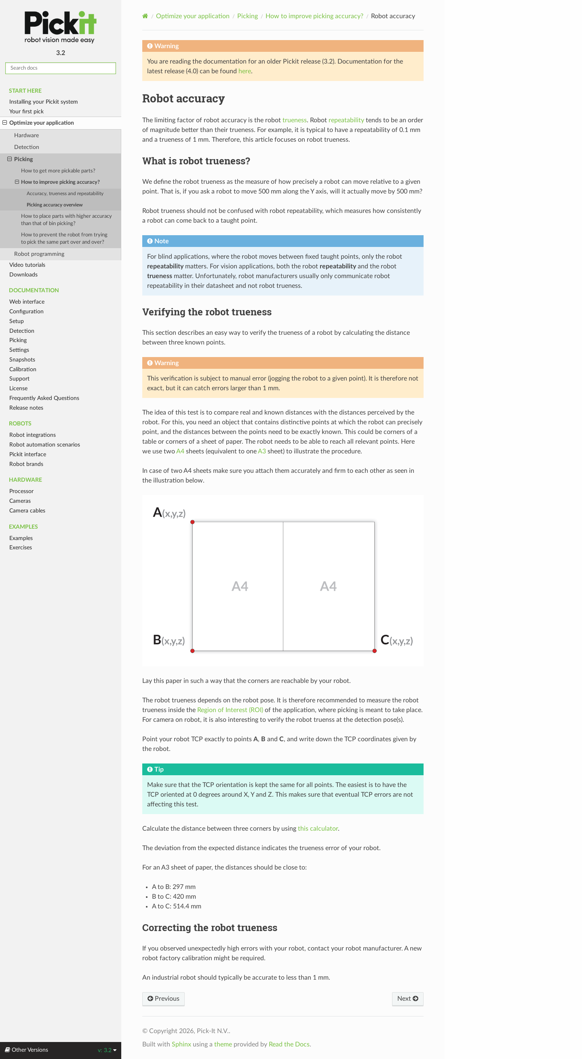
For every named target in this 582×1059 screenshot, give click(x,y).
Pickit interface (27, 454)
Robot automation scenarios (44, 445)
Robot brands (26, 464)
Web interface (26, 302)
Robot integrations (32, 435)
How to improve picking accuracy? (57, 182)
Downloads (23, 275)
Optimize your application (38, 123)
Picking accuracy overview (55, 205)
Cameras (20, 501)
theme (223, 1044)
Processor (21, 491)
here (244, 71)
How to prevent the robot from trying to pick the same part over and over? (64, 238)
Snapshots (22, 360)
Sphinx (181, 1044)
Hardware (26, 135)
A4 (180, 451)
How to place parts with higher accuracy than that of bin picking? (66, 220)
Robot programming (39, 254)
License (18, 388)
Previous (163, 998)
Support (19, 379)
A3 (262, 451)
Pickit (61, 27)
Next (407, 998)
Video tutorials (27, 265)
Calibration (22, 369)
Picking (20, 159)
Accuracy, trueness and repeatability (65, 193)
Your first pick (26, 111)
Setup (16, 321)
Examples (21, 538)
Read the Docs (289, 1044)
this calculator (318, 828)
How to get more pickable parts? (58, 171)
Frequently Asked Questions (44, 398)
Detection (26, 147)
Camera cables (27, 511)
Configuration (26, 311)
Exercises (20, 547)
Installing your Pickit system (43, 102)
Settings (19, 350)
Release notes (26, 408)
